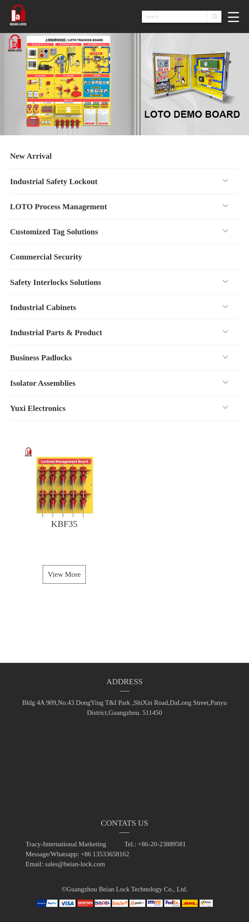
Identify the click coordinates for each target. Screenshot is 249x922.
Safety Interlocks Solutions (55, 282)
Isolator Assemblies (42, 383)
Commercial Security (46, 256)
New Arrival (31, 155)
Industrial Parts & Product (56, 332)
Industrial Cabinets (43, 307)
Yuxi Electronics (37, 408)
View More (64, 574)
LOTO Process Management (58, 206)
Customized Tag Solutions (54, 231)
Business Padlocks (41, 357)
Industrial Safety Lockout (53, 181)
